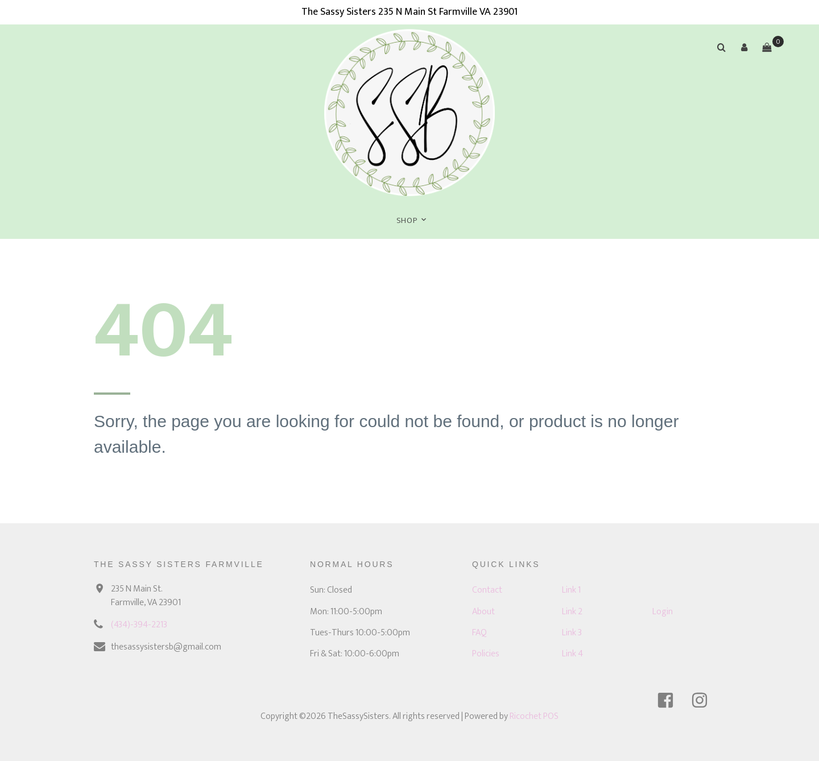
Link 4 (572, 653)
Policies (485, 653)
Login (662, 611)
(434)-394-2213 (139, 624)
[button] (744, 47)
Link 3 (572, 632)
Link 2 (572, 611)
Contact (487, 590)
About (483, 611)
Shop (406, 220)
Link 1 (571, 590)
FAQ (479, 632)
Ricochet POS (534, 716)
